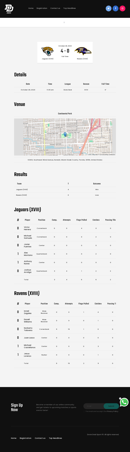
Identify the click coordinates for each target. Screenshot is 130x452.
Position (41, 220)
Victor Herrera (27, 228)
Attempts (67, 220)
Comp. (54, 220)
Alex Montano (28, 253)
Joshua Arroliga (27, 271)
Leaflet (89, 154)
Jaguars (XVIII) (22, 189)
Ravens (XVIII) (21, 195)
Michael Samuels (28, 236)
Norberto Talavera (28, 329)
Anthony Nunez (28, 262)
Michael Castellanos (29, 346)
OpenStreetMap (103, 154)
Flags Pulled (81, 220)
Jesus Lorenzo (27, 354)
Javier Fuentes (27, 245)
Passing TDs (110, 220)
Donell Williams (28, 320)
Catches (96, 220)
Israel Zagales (27, 312)
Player (27, 220)
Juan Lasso (29, 337)
